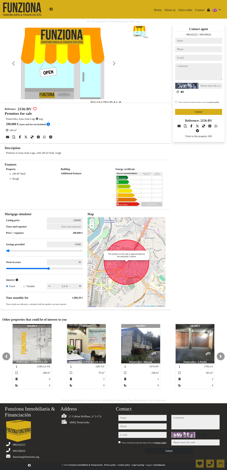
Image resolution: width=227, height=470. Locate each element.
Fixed (12, 286)
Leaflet (137, 306)
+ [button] (92, 221)
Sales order (185, 10)
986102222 (192, 34)
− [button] (92, 226)
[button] (6, 356)
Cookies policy (124, 465)
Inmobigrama (159, 465)
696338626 (205, 34)
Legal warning (138, 465)
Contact (200, 10)
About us (170, 10)
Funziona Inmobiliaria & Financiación (86, 465)
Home (158, 10)
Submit (198, 111)
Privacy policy (110, 465)
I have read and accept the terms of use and (198, 102)
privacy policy (214, 102)
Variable (30, 286)
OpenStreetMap (149, 306)
